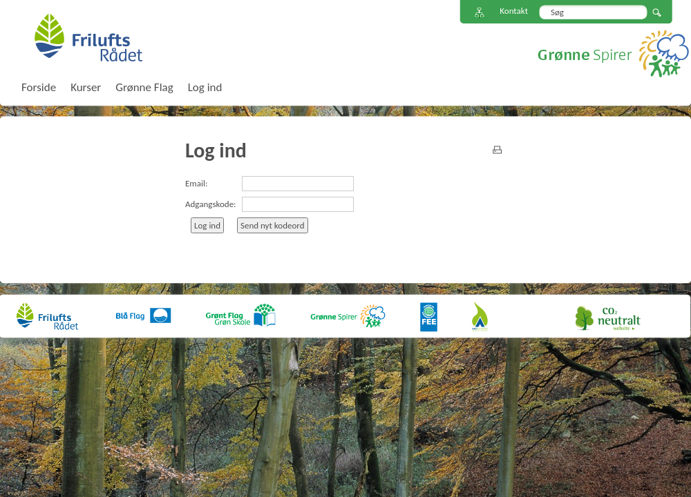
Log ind (205, 87)
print (497, 150)
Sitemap (479, 13)
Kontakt (514, 11)
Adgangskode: (210, 204)
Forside (38, 87)
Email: (196, 183)
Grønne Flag (144, 87)
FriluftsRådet (88, 37)
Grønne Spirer (613, 53)
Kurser (85, 87)
